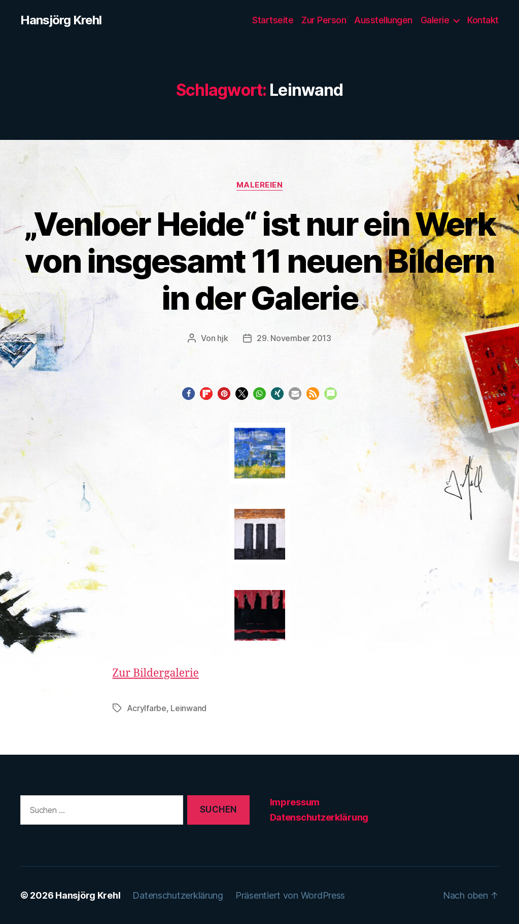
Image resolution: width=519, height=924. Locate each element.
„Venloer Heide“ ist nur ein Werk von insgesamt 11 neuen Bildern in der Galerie (259, 260)
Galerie (435, 20)
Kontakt (483, 20)
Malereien (259, 185)
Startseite (272, 20)
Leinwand (188, 708)
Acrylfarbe (146, 708)
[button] (188, 393)
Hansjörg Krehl (60, 20)
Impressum (295, 802)
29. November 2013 (294, 338)
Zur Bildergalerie (156, 673)
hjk (222, 338)
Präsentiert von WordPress (290, 895)
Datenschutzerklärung (319, 817)
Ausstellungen (383, 20)
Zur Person (323, 20)
